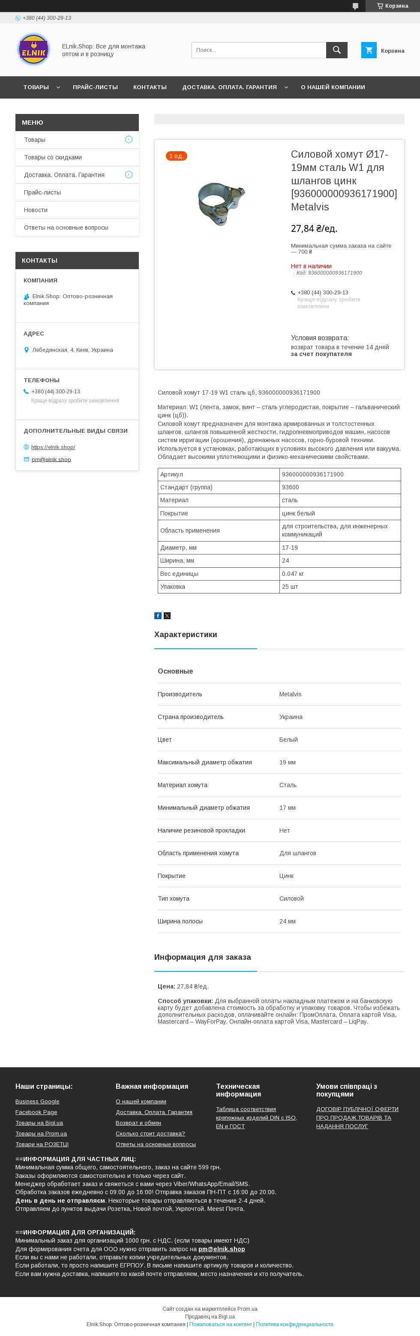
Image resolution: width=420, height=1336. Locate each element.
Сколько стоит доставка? (150, 1133)
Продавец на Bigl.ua (210, 1317)
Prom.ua (247, 1309)
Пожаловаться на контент (220, 1324)
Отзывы (83, 109)
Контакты (150, 87)
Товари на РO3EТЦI (42, 1144)
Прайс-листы (95, 87)
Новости (38, 109)
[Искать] (337, 50)
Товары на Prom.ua (41, 1133)
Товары (36, 87)
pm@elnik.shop (51, 459)
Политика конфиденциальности (294, 1324)
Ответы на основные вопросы (165, 109)
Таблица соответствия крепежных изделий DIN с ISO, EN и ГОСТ (256, 1117)
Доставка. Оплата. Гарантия (229, 87)
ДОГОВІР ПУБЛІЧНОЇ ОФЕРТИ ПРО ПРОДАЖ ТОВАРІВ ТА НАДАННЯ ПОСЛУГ (357, 1117)
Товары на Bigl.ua (39, 1123)
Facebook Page (36, 1112)
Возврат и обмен (138, 1123)
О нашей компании (333, 87)
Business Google (37, 1101)
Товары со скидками (53, 157)
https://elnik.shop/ (53, 447)
